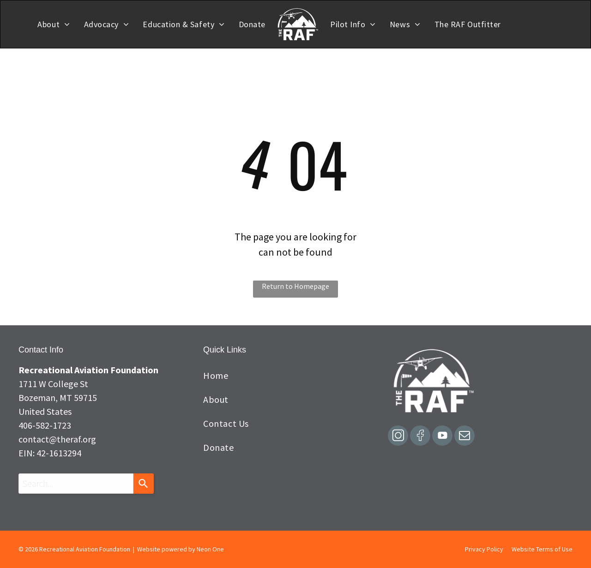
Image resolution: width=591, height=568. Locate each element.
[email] (464, 436)
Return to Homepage (295, 286)
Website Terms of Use (542, 549)
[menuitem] (53, 24)
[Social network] (398, 436)
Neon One (210, 549)
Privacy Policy (484, 549)
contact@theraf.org (57, 439)
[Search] (143, 483)
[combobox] (75, 483)
